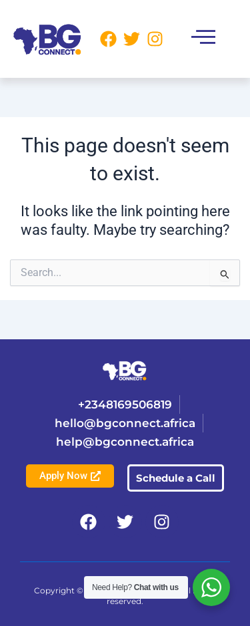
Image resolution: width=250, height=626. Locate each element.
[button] (203, 39)
